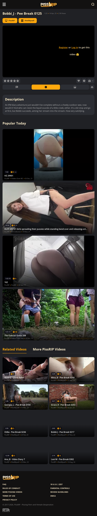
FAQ (4, 484)
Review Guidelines (59, 492)
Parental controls (60, 488)
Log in (74, 47)
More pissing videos (12, 492)
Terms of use (9, 496)
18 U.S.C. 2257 (56, 484)
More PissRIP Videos (49, 349)
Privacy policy (10, 500)
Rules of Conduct (11, 488)
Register (63, 47)
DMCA (53, 496)
